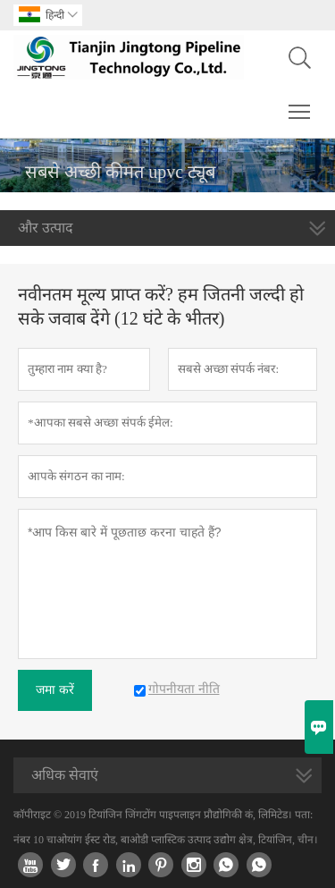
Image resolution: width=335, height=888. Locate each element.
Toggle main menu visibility (301, 103)
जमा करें (55, 690)
